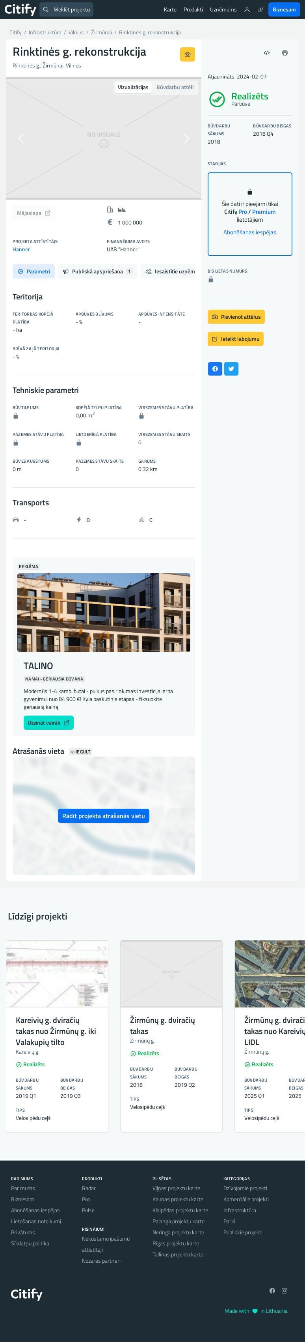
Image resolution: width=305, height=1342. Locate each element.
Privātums (23, 1232)
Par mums (23, 1188)
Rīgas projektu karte (175, 1243)
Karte (170, 9)
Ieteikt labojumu (236, 339)
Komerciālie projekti (246, 1199)
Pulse (88, 1210)
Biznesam (284, 9)
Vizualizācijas (133, 87)
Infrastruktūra (239, 1210)
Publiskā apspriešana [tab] (98, 271)
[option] (103, 138)
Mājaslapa (34, 213)
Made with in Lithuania (256, 1310)
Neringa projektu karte (178, 1232)
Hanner (21, 249)
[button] (20, 138)
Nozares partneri (101, 1260)
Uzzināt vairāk (49, 722)
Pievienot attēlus (236, 316)
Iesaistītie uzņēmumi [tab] (179, 271)
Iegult (81, 751)
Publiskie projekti (242, 1232)
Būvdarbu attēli (174, 87)
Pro (86, 1199)
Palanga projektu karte (178, 1221)
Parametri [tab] (33, 271)
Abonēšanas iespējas (249, 232)
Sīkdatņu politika (30, 1243)
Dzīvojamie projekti (245, 1188)
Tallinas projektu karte (177, 1254)
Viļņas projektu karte (176, 1188)
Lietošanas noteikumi (36, 1221)
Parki (229, 1221)
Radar (89, 1188)
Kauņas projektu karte (177, 1199)
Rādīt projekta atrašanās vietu (103, 816)
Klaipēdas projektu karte (180, 1210)
